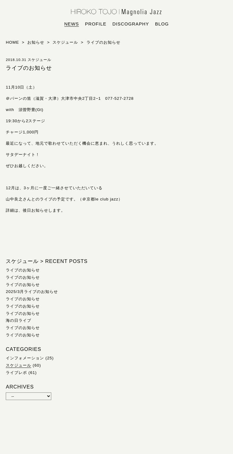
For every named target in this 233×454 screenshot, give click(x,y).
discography (131, 24)
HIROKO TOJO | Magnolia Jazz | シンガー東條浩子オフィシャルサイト (116, 12)
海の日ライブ (18, 320)
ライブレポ (16, 372)
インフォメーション (25, 358)
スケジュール (18, 365)
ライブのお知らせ (23, 270)
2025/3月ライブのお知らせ (32, 291)
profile (95, 24)
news (71, 24)
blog (162, 24)
